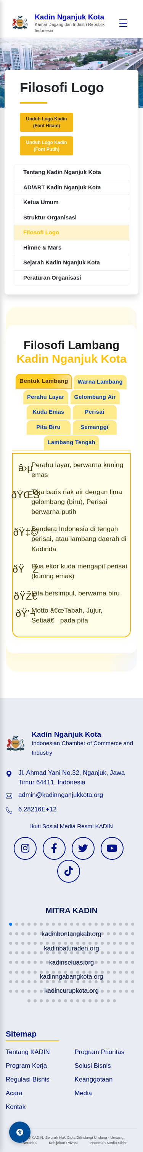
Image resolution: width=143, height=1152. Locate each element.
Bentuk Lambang (44, 381)
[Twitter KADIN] (83, 848)
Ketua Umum (41, 202)
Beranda (29, 1143)
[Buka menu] (123, 23)
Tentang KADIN (28, 1052)
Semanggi (94, 427)
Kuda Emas (48, 412)
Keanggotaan (94, 1079)
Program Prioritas (100, 1052)
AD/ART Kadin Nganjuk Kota (62, 187)
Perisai (94, 412)
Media (83, 1093)
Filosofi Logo (41, 232)
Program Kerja (26, 1065)
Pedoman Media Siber (108, 1143)
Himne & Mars (42, 247)
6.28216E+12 (37, 809)
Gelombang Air (95, 397)
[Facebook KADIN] (54, 848)
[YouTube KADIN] (112, 848)
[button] (10, 924)
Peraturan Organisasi (52, 277)
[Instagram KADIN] (25, 848)
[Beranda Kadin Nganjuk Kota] (63, 23)
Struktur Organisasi (50, 217)
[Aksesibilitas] (20, 1132)
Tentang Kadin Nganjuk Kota (62, 172)
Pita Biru (48, 427)
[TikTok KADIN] (68, 871)
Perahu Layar (45, 397)
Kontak (16, 1106)
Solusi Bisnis (93, 1065)
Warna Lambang (99, 382)
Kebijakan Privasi (63, 1143)
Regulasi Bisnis (28, 1079)
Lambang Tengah (71, 442)
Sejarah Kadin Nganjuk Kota (61, 262)
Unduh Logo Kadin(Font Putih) (46, 146)
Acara (14, 1093)
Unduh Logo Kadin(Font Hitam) (46, 122)
